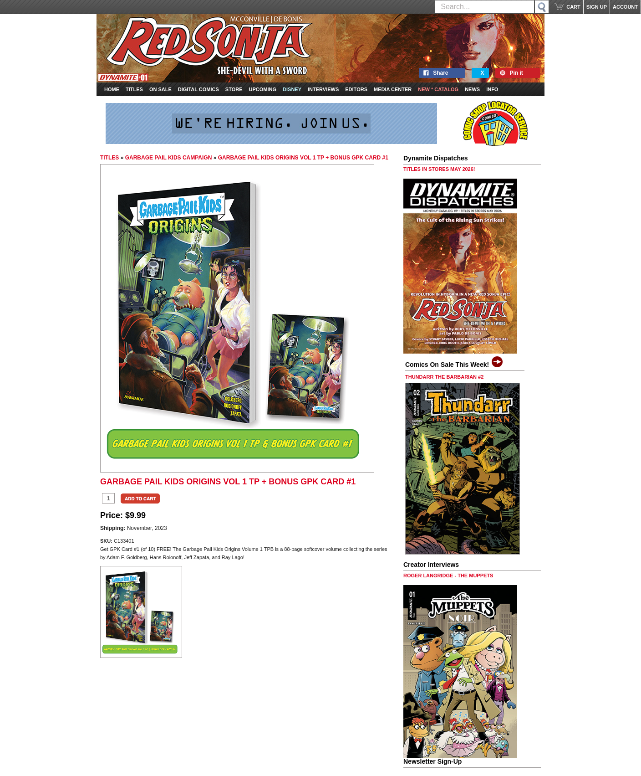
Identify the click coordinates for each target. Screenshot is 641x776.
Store (234, 89)
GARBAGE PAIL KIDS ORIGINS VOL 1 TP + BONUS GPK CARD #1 (303, 157)
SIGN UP (596, 7)
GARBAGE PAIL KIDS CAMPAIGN (168, 157)
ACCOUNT (625, 7)
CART (573, 7)
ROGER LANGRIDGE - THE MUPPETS (448, 575)
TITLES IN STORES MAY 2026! (439, 169)
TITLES (109, 157)
